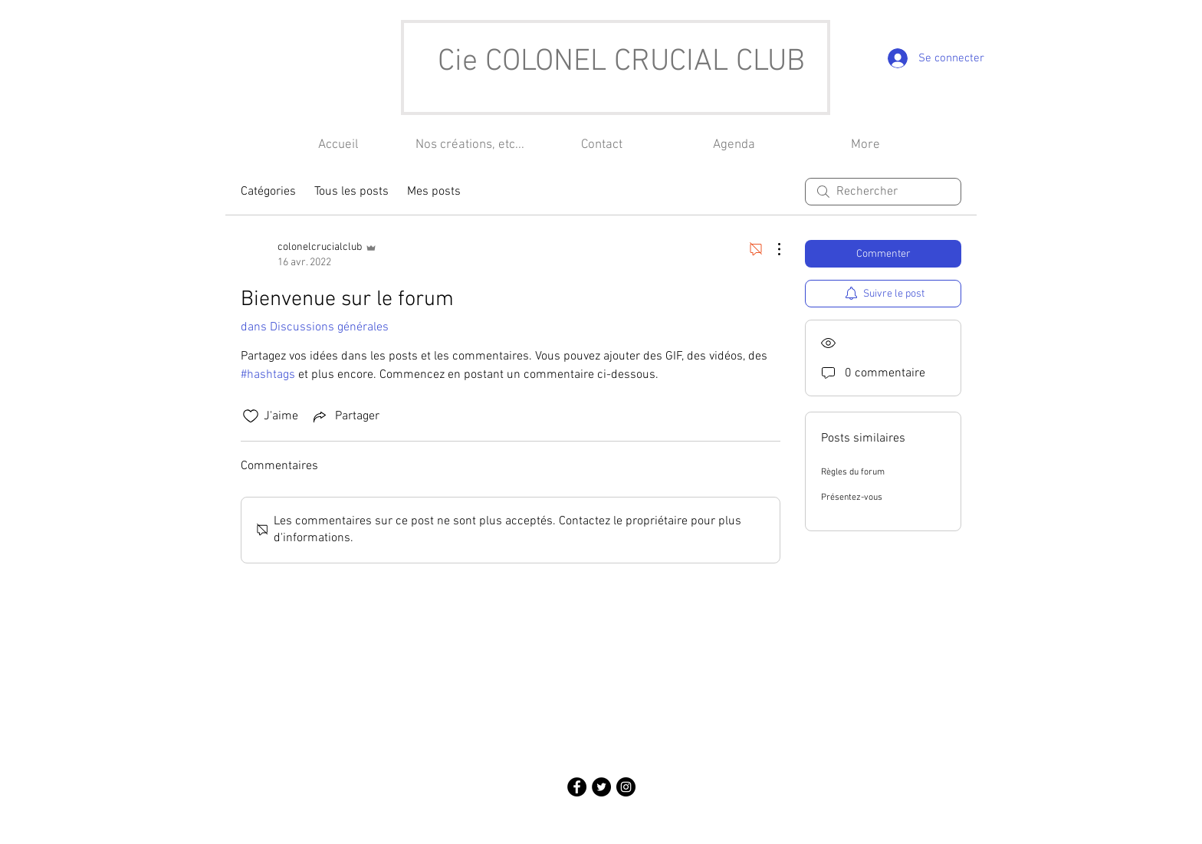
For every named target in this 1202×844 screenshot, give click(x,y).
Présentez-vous (851, 497)
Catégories (268, 191)
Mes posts (434, 191)
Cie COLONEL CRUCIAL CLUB (621, 62)
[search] (883, 191)
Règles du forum (853, 472)
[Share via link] (344, 416)
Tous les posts (351, 191)
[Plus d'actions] (771, 249)
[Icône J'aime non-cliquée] (251, 416)
